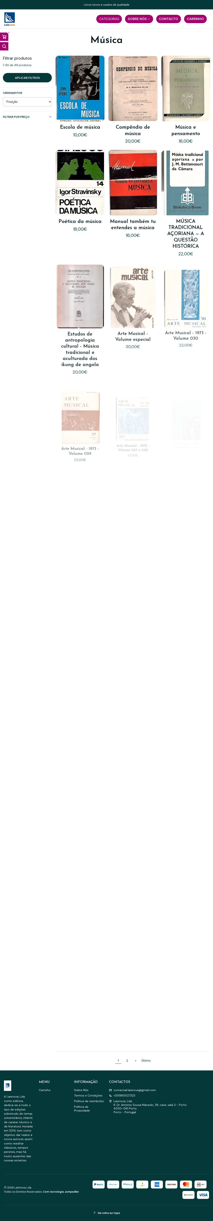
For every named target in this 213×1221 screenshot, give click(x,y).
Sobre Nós (81, 1090)
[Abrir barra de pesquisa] (4, 46)
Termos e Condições (88, 1095)
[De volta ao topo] (106, 1213)
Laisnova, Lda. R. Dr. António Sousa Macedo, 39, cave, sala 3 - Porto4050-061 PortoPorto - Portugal (148, 1106)
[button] (109, 19)
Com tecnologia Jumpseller (61, 1191)
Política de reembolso (89, 1101)
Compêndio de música (133, 130)
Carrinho (45, 1090)
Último (146, 1061)
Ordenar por (12, 93)
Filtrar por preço (27, 117)
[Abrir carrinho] (4, 37)
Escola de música (80, 127)
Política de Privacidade (82, 1108)
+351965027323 (122, 1095)
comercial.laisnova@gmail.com (132, 1090)
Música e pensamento (185, 130)
